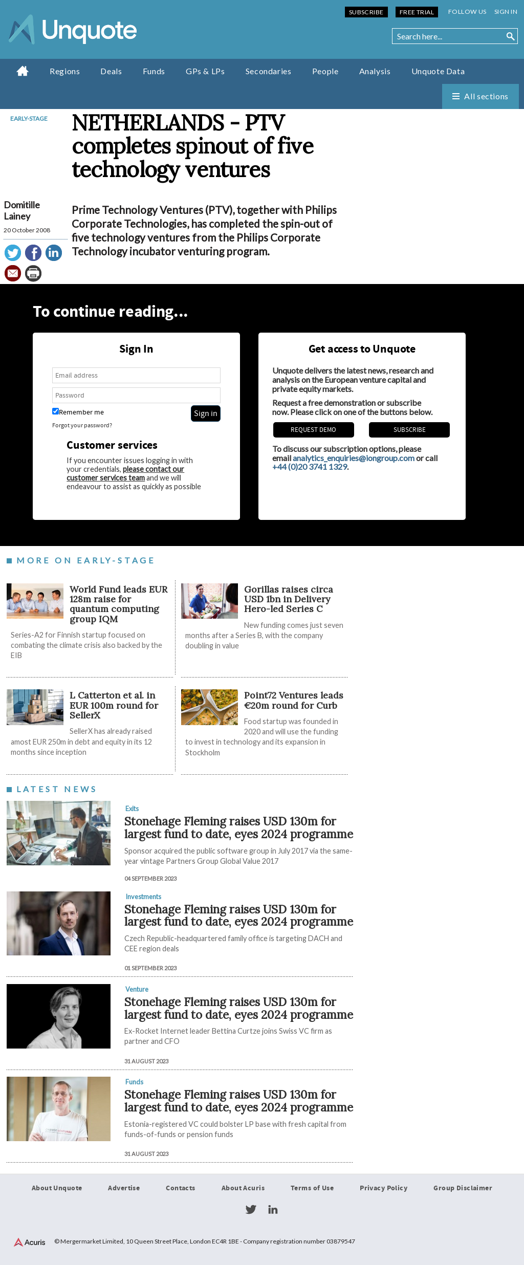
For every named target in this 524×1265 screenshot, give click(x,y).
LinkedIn (273, 1210)
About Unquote (57, 1188)
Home (22, 70)
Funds (154, 71)
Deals (111, 71)
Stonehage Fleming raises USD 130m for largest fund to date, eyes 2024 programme (238, 827)
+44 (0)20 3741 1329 (309, 466)
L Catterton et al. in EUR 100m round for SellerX (114, 705)
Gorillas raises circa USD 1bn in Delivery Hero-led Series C (288, 599)
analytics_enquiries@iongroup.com (353, 458)
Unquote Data (438, 71)
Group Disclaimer (462, 1188)
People (325, 71)
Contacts (180, 1188)
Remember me (78, 412)
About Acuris (243, 1188)
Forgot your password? (82, 425)
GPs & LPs (205, 71)
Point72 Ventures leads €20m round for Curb (293, 700)
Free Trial (417, 12)
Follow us (467, 11)
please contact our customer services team (125, 473)
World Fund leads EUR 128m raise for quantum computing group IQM (118, 604)
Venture (136, 989)
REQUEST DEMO (313, 430)
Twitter (251, 1210)
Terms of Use (312, 1188)
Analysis (375, 71)
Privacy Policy (383, 1188)
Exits (132, 808)
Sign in (505, 11)
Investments (143, 896)
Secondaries (269, 71)
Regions (65, 71)
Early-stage (29, 118)
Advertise (124, 1188)
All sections (486, 96)
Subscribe (366, 12)
